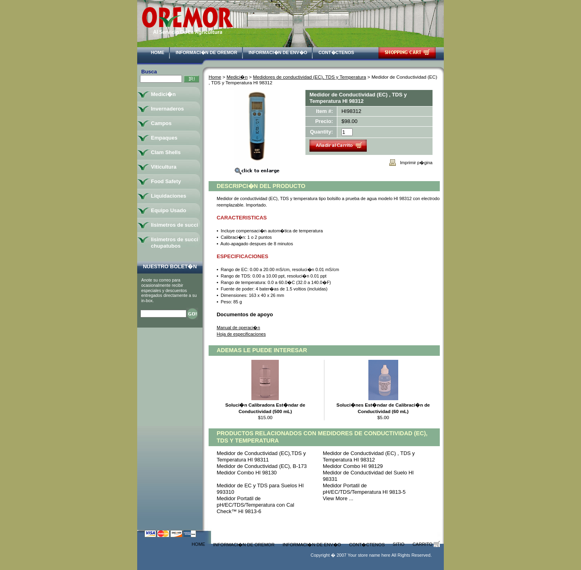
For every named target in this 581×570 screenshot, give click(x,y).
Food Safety (166, 181)
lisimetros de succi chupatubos (174, 242)
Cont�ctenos (336, 52)
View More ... (338, 498)
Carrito (426, 544)
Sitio (399, 544)
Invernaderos (167, 109)
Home (157, 52)
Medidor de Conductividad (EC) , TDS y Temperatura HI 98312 (369, 456)
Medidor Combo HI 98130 (247, 473)
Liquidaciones (168, 196)
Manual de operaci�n (238, 327)
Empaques (164, 138)
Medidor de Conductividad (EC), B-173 (262, 466)
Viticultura (163, 167)
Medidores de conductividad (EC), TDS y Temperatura (309, 76)
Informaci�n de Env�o (278, 52)
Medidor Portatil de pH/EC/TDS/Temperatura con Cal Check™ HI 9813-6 (255, 504)
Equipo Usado (168, 210)
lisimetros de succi (174, 225)
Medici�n (237, 76)
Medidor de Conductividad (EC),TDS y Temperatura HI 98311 (261, 456)
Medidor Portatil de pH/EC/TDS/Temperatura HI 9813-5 (364, 488)
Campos (161, 123)
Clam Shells (166, 152)
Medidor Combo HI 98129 (353, 466)
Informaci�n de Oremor (206, 52)
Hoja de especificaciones (241, 334)
